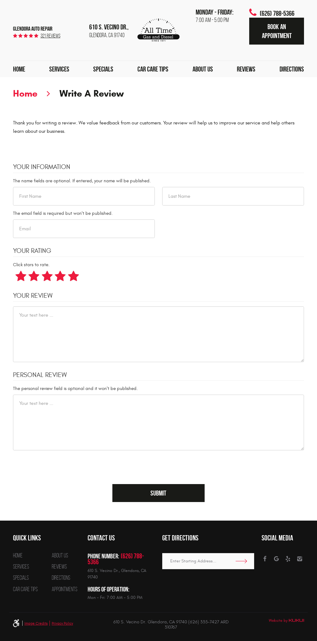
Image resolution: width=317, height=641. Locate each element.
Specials (103, 69)
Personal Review (40, 375)
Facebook (265, 559)
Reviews (246, 69)
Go (243, 561)
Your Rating (32, 251)
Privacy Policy (62, 623)
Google (276, 559)
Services (59, 69)
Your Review (32, 296)
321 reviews (50, 35)
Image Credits (36, 623)
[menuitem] (19, 69)
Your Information (41, 167)
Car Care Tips (152, 69)
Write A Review (91, 93)
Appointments (64, 589)
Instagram (300, 559)
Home (19, 69)
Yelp (288, 559)
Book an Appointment (277, 31)
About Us (203, 69)
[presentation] (60, 467)
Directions (292, 69)
